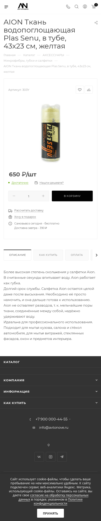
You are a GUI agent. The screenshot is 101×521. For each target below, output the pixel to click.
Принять (50, 513)
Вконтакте (39, 457)
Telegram (62, 457)
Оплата (77, 254)
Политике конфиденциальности (58, 501)
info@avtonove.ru (53, 427)
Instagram (50, 457)
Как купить (48, 254)
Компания (14, 380)
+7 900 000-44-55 (51, 419)
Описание (17, 254)
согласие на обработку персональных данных (53, 497)
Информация (17, 391)
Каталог (12, 362)
